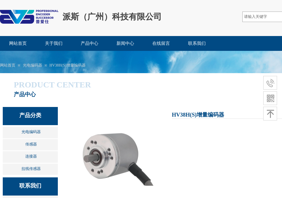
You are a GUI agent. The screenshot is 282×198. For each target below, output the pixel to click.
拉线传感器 (31, 169)
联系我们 (197, 43)
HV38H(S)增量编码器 (67, 65)
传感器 (31, 144)
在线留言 (161, 43)
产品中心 (89, 43)
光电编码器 (32, 65)
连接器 (31, 156)
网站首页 (18, 43)
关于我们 (54, 43)
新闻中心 (125, 43)
